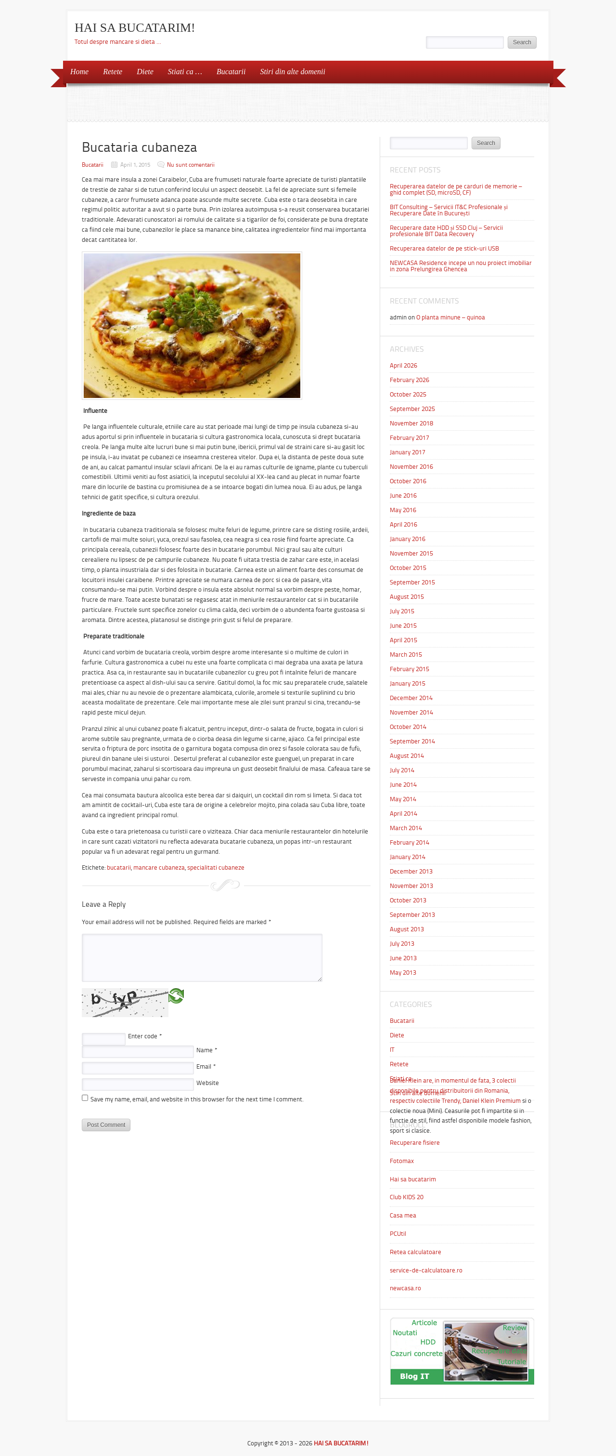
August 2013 (407, 929)
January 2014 (407, 856)
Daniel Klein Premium (491, 1100)
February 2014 (409, 842)
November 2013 (411, 885)
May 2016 (403, 510)
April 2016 (403, 524)
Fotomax (402, 1161)
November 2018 (411, 423)
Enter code (145, 1036)
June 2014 (403, 784)
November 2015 (411, 553)
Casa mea (403, 1215)
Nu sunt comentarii (191, 164)
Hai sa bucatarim (413, 1179)
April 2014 (403, 813)
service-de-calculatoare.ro (426, 1270)
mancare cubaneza (159, 867)
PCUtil (398, 1233)
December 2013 (411, 871)
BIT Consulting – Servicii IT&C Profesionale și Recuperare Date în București (449, 210)
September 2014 (412, 741)
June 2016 (403, 495)
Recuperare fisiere (415, 1142)
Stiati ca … (185, 71)
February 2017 (409, 437)
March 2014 (406, 828)
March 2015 (406, 654)
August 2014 (407, 755)
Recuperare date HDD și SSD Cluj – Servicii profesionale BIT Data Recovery (446, 231)
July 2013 (402, 943)
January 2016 (407, 539)
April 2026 (403, 365)
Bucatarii (231, 71)
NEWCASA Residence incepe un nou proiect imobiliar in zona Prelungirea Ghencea (461, 266)
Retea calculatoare (415, 1252)
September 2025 (412, 408)
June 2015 (403, 625)
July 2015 (402, 611)
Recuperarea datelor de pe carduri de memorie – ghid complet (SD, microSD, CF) (456, 189)
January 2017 (407, 452)
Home (79, 71)
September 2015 (412, 582)
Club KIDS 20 (407, 1197)
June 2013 (403, 958)
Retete (112, 71)
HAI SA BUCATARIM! (135, 28)
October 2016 (408, 481)
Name (207, 1050)
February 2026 (409, 380)
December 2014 (411, 698)
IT (392, 1049)
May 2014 (403, 799)
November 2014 (411, 712)
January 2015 (407, 683)
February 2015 (409, 669)
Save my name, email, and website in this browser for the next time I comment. (197, 1099)
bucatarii (119, 867)
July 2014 (402, 770)
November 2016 (411, 466)
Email (206, 1066)
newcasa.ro (405, 1288)
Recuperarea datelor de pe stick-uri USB (444, 248)
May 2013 (403, 972)
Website (207, 1082)
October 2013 (408, 900)
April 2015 (403, 640)
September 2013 (412, 914)
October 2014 (408, 726)
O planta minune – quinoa (450, 317)
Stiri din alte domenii (292, 71)
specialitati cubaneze (215, 867)
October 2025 (408, 394)
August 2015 (407, 596)
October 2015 (408, 567)
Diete (145, 71)
